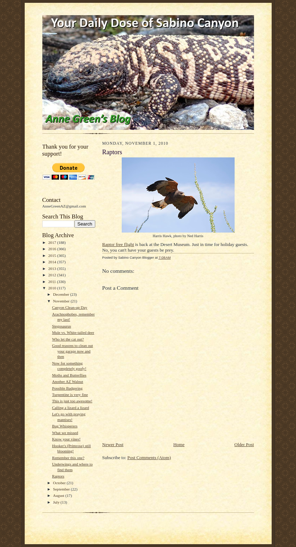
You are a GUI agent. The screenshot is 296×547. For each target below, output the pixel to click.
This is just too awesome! (72, 401)
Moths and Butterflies (69, 375)
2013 (52, 268)
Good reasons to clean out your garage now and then (72, 351)
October (60, 483)
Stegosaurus (61, 326)
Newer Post (112, 444)
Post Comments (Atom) (149, 457)
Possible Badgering (67, 388)
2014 (52, 262)
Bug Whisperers (64, 426)
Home (179, 444)
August (59, 495)
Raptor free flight (118, 244)
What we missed (65, 433)
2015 (52, 255)
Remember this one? (68, 458)
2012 (52, 275)
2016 (52, 249)
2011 (52, 281)
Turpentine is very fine (70, 394)
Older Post (244, 444)
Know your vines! (66, 439)
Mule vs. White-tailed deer (73, 332)
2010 (52, 288)
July (56, 502)
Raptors (58, 476)
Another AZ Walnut (67, 381)
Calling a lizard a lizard (70, 407)
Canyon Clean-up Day (69, 307)
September (62, 489)
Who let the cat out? (68, 339)
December (61, 294)
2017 (52, 242)
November (62, 301)
